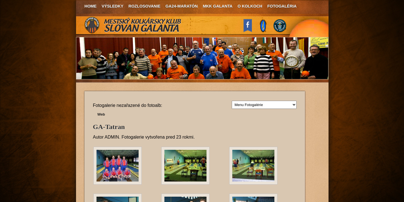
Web (101, 114)
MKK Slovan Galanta (133, 25)
